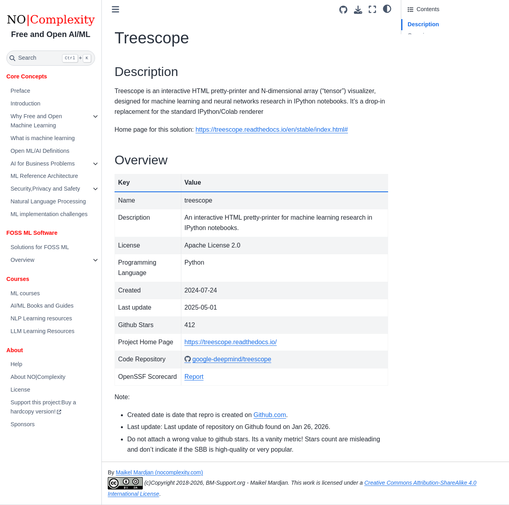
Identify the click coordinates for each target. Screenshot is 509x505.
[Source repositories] (343, 9)
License (20, 389)
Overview (22, 260)
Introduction (25, 103)
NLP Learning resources (41, 318)
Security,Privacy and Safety (45, 188)
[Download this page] (358, 9)
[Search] (50, 58)
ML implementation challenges (48, 214)
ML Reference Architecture (44, 176)
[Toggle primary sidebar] (115, 9)
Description (423, 24)
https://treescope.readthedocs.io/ (231, 342)
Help (16, 364)
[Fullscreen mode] (372, 9)
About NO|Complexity (37, 377)
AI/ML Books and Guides (42, 305)
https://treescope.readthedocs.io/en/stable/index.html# (272, 129)
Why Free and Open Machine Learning (36, 121)
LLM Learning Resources (42, 331)
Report (194, 376)
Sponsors (22, 424)
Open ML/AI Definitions (39, 151)
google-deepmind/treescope (231, 359)
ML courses (25, 293)
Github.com (270, 414)
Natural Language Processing (48, 201)
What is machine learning (42, 138)
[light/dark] (387, 8)
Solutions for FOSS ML (39, 247)
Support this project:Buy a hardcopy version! (43, 407)
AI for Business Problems (42, 163)
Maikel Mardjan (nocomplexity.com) (159, 472)
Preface (20, 91)
